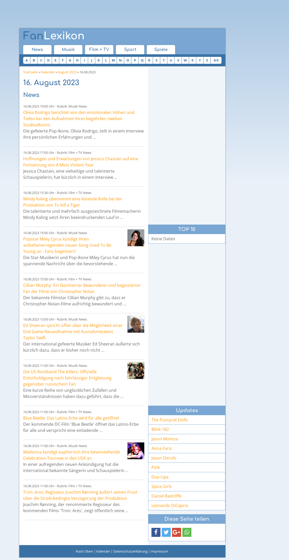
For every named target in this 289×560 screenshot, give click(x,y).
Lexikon (53, 36)
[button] (155, 532)
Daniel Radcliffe (166, 496)
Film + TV (99, 49)
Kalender (48, 72)
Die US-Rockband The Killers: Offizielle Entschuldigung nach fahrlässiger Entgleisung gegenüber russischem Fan (67, 378)
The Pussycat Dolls (169, 420)
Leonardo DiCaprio (169, 505)
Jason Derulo (163, 458)
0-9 (216, 60)
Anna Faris (161, 448)
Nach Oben (84, 551)
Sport (130, 49)
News (37, 49)
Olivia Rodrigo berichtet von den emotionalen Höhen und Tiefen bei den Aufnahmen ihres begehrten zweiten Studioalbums (78, 119)
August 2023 (67, 72)
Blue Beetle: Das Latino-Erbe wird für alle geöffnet (71, 418)
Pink (155, 467)
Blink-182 (160, 429)
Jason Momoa (164, 439)
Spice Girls (161, 486)
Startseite (30, 72)
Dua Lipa (159, 477)
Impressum (159, 551)
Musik (68, 49)
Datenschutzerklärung (130, 551)
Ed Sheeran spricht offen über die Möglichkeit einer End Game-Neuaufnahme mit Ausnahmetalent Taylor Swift (73, 332)
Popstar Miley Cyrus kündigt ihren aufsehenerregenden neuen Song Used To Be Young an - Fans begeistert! (67, 245)
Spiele (161, 49)
